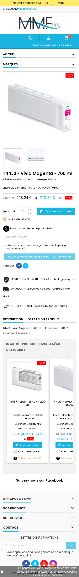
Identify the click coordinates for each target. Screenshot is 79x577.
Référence (9, 179)
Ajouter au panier (55, 211)
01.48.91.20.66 (27, 9)
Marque (42, 179)
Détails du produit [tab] (43, 319)
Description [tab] (13, 319)
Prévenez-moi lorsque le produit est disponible (39, 256)
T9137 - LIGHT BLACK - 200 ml (27, 403)
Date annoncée (27, 458)
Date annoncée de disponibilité (30, 228)
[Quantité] (23, 211)
